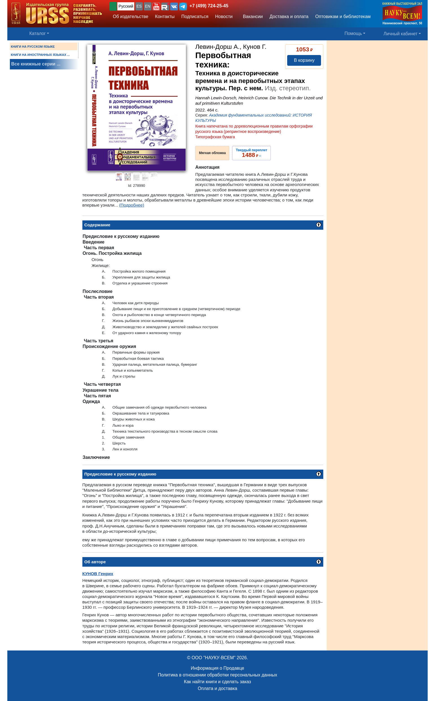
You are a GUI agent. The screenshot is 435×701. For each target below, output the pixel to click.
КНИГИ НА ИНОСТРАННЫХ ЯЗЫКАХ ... (40, 54)
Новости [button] (224, 16)
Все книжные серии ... (35, 64)
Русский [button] (125, 6)
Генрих (97, 573)
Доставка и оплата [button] (288, 16)
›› (251, 153)
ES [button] (139, 6)
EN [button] (147, 6)
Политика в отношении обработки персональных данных (217, 674)
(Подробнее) (131, 205)
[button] (156, 6)
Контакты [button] (165, 16)
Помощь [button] (353, 33)
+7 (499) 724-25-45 (209, 5)
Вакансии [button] (251, 16)
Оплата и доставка (217, 688)
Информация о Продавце (217, 668)
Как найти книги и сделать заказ (217, 681)
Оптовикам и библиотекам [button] (343, 16)
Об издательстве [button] (130, 16)
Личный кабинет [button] (401, 33)
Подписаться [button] (194, 16)
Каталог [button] (37, 33)
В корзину (304, 60)
